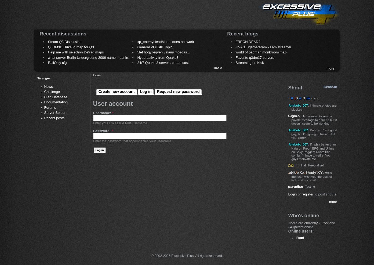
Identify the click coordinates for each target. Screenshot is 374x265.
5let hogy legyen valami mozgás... (163, 52)
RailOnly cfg (57, 63)
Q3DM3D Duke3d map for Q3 (71, 47)
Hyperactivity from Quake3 (157, 58)
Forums (50, 108)
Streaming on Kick (249, 63)
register (307, 194)
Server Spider (55, 113)
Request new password (178, 91)
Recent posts (54, 118)
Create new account (117, 91)
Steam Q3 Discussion (65, 42)
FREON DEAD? (247, 42)
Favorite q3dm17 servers (254, 58)
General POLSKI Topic (154, 47)
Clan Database (55, 97)
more (218, 68)
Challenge (52, 92)
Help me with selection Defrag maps (76, 52)
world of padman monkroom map (260, 52)
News (48, 87)
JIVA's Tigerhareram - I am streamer (263, 47)
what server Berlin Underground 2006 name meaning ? (90, 58)
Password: (103, 131)
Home (97, 75)
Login (292, 194)
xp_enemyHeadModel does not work (165, 42)
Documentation (56, 102)
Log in (146, 91)
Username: (103, 113)
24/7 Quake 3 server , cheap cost (163, 63)
